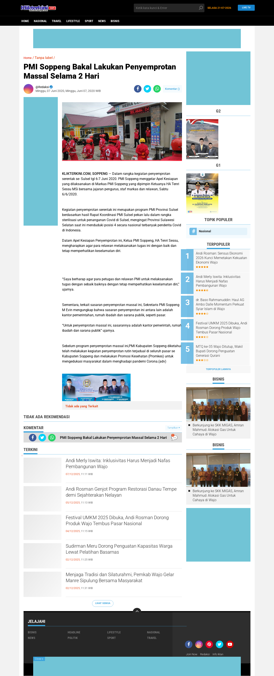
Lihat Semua (102, 603)
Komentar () (172, 88)
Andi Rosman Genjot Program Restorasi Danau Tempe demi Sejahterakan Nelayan (122, 493)
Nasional (40, 21)
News (102, 21)
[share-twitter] (147, 89)
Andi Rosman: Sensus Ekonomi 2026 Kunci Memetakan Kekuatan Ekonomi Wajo (217, 258)
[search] (169, 8)
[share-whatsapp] (157, 89)
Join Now (192, 654)
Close (39, 658)
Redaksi (206, 654)
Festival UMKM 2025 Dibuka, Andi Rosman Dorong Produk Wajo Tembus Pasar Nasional (120, 522)
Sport (89, 21)
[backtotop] (137, 612)
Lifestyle (73, 21)
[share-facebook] (137, 89)
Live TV (245, 7)
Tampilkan (173, 427)
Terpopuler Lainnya (218, 361)
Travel (56, 21)
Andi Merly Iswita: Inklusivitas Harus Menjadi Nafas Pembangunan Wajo (119, 465)
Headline (74, 632)
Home (25, 21)
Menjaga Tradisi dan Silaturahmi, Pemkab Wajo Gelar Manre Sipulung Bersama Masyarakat (122, 579)
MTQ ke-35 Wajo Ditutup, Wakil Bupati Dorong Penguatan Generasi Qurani (222, 344)
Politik (73, 638)
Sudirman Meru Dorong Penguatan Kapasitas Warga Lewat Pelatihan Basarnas (120, 550)
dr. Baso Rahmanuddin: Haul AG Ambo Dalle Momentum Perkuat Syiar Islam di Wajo (222, 301)
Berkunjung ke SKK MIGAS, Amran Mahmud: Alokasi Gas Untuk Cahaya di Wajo (218, 421)
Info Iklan (221, 654)
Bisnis (115, 21)
